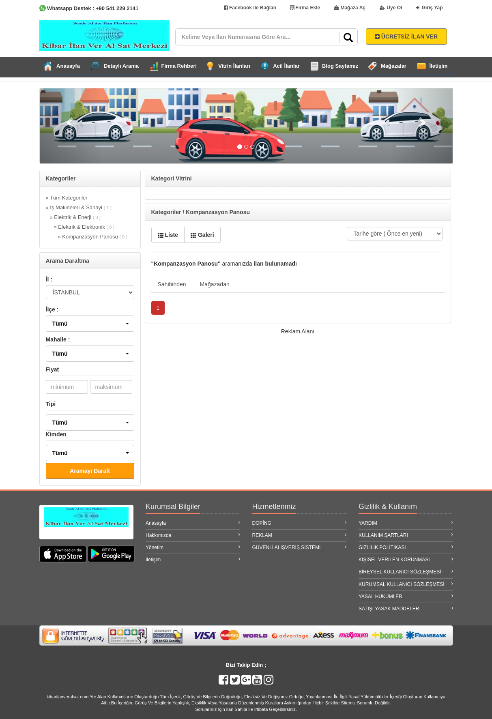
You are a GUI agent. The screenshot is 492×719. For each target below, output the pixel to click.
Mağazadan (215, 284)
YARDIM (406, 523)
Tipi (51, 404)
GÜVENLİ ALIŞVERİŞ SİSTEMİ (299, 547)
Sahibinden (172, 284)
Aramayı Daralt (90, 471)
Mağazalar (393, 66)
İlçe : (52, 309)
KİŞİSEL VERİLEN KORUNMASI (406, 559)
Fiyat (52, 369)
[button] (90, 324)
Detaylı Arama (121, 66)
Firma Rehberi (179, 66)
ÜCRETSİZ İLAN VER (406, 36)
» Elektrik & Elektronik (84, 227)
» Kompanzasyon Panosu (92, 237)
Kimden (56, 434)
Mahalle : (58, 339)
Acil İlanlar (286, 66)
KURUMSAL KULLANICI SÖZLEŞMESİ (406, 584)
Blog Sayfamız (340, 66)
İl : (49, 279)
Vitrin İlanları (234, 66)
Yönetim (193, 547)
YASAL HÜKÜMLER (406, 596)
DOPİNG (299, 523)
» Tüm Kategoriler (67, 198)
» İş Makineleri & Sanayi (79, 207)
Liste (168, 235)
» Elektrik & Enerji (75, 217)
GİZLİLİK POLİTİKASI (406, 547)
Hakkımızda (193, 535)
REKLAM (299, 535)
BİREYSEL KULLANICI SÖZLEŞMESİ (406, 572)
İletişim (439, 66)
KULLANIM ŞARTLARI (406, 535)
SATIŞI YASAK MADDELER (406, 608)
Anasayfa (68, 66)
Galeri (202, 235)
